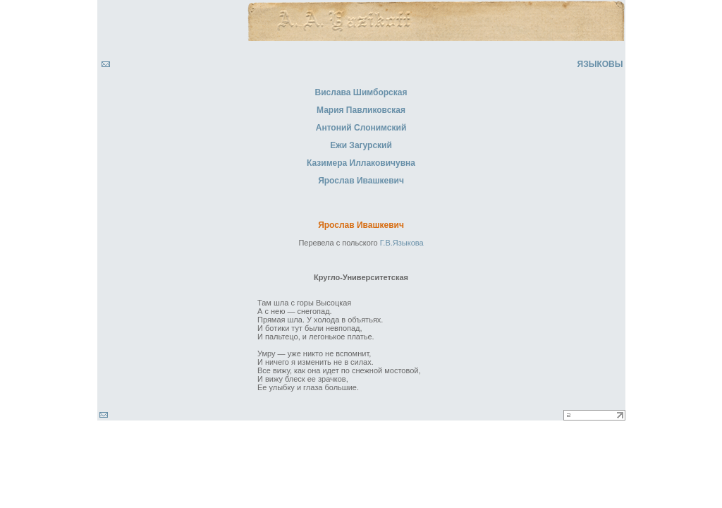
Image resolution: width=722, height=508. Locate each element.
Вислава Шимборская (361, 92)
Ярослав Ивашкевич (361, 181)
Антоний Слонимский (361, 128)
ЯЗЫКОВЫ (600, 64)
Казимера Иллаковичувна (361, 163)
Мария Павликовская (361, 110)
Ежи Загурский (361, 145)
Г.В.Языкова (402, 242)
